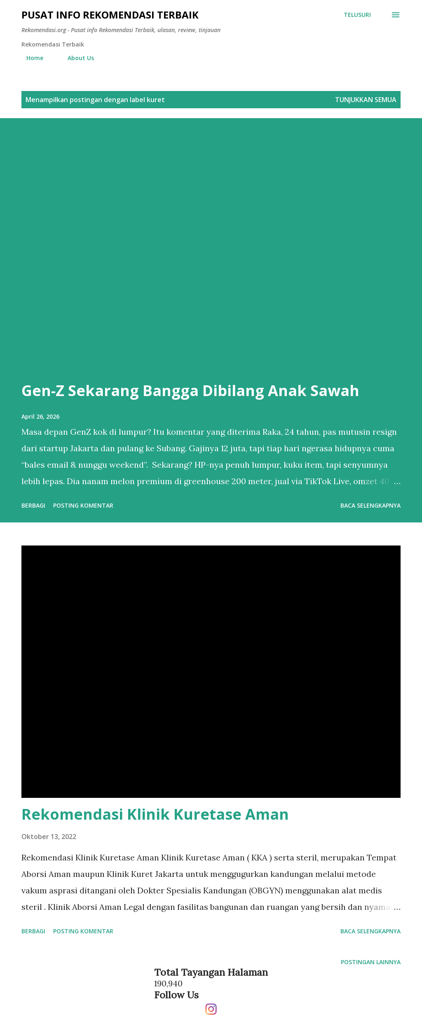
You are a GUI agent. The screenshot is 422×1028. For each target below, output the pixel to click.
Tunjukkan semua (365, 99)
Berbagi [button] (33, 505)
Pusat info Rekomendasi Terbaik (110, 14)
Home (29, 58)
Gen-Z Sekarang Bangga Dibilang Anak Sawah (190, 390)
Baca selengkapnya (370, 505)
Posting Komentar (83, 505)
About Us (76, 58)
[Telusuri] (357, 15)
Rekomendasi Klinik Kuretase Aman (155, 814)
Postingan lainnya (371, 962)
